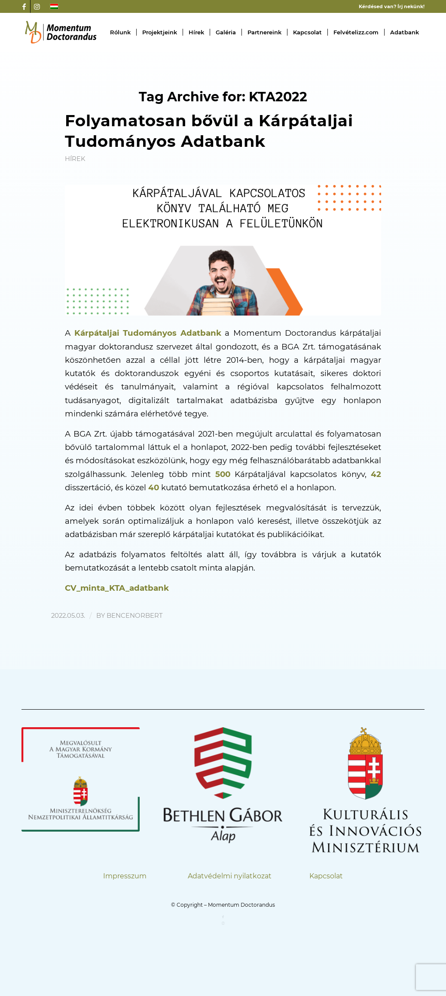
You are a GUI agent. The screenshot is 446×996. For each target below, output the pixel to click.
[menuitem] (120, 32)
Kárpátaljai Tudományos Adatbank (147, 333)
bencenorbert (135, 615)
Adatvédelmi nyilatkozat (230, 876)
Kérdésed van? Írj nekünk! (392, 6)
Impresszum (125, 876)
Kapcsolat (326, 876)
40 (153, 487)
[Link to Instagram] (37, 6)
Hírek (75, 159)
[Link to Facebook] (24, 6)
